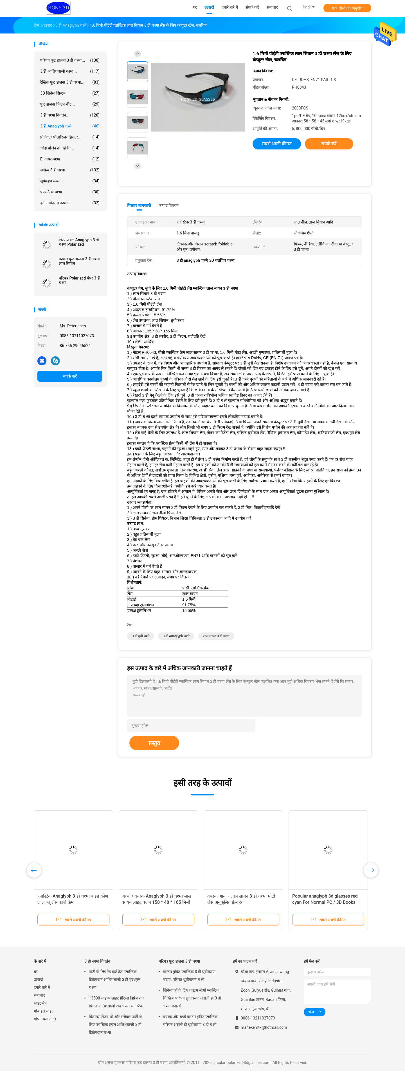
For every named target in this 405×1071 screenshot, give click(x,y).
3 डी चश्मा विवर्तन (97, 961)
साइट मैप (40, 1003)
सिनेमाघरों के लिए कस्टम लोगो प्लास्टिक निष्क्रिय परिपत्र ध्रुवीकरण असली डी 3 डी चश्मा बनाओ (192, 998)
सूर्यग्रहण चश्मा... (70, 181)
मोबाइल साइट (43, 1011)
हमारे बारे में (42, 987)
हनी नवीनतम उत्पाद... (70, 203)
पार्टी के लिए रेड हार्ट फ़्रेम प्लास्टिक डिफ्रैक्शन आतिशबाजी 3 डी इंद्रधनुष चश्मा (114, 979)
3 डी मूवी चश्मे (140, 636)
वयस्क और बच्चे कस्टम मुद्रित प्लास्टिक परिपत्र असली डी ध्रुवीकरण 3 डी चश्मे (190, 1020)
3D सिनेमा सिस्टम (70, 93)
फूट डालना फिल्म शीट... (70, 104)
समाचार (39, 995)
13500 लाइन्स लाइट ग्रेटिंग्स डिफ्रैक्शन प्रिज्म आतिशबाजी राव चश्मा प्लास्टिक (116, 1002)
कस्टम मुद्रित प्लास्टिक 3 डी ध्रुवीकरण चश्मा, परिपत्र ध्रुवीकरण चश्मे (189, 975)
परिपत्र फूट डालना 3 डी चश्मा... (70, 60)
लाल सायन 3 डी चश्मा (216, 636)
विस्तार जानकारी (139, 205)
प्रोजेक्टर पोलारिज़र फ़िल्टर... (70, 137)
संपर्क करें (69, 376)
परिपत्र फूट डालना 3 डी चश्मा (179, 961)
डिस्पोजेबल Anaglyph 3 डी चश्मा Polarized (79, 242)
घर (36, 971)
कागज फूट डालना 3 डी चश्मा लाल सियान (79, 261)
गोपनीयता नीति (45, 1019)
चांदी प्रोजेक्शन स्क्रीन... (70, 148)
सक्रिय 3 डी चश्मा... (70, 170)
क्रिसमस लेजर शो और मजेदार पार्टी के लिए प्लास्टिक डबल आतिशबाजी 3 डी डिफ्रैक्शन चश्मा (115, 1024)
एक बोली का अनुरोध (347, 8)
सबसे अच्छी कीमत (277, 143)
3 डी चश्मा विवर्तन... (70, 115)
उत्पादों (38, 979)
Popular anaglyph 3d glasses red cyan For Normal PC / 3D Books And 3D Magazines (325, 902)
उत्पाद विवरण (169, 205)
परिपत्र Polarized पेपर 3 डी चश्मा (79, 280)
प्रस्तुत (154, 743)
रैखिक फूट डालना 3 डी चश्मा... (70, 82)
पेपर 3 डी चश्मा (70, 192)
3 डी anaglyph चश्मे (70, 126)
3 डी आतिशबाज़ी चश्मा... (70, 71)
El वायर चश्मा (70, 159)
